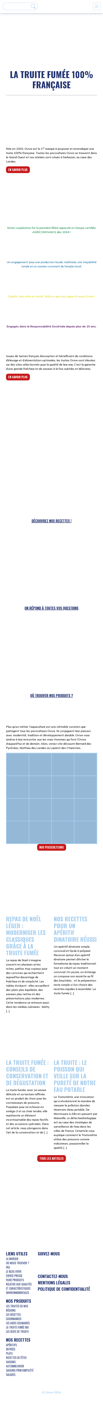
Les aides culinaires (18, 1323)
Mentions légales (54, 1282)
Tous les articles (52, 1158)
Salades (10, 1375)
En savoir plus (18, 170)
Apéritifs (11, 1345)
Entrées (10, 1349)
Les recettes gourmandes (13, 1316)
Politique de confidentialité (64, 1289)
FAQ (8, 1267)
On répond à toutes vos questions (51, 608)
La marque (12, 1259)
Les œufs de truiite (17, 1331)
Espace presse (14, 1276)
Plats (9, 1353)
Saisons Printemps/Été (19, 1370)
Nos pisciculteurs (51, 847)
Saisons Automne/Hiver (15, 1364)
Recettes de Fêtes (16, 1358)
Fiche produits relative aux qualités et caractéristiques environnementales (19, 1286)
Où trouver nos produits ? (51, 695)
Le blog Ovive (13, 1271)
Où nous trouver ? (17, 1263)
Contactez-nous (53, 1276)
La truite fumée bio (17, 1327)
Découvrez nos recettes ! (52, 520)
